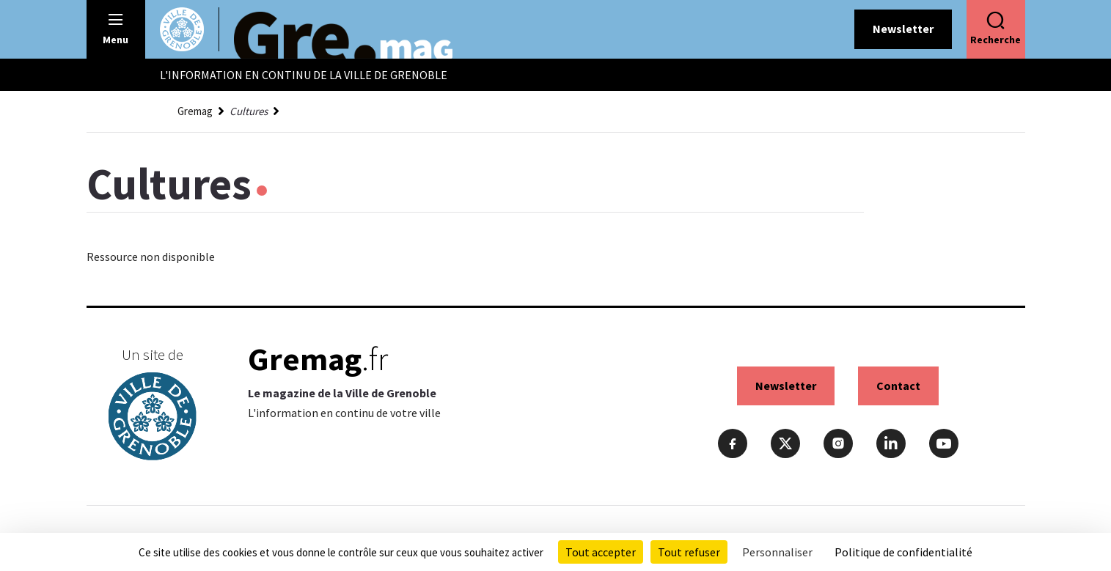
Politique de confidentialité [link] (903, 552)
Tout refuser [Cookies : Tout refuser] (689, 552)
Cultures (249, 111)
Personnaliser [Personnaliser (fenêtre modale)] (777, 552)
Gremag (195, 111)
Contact (898, 385)
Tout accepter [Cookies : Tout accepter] (600, 552)
